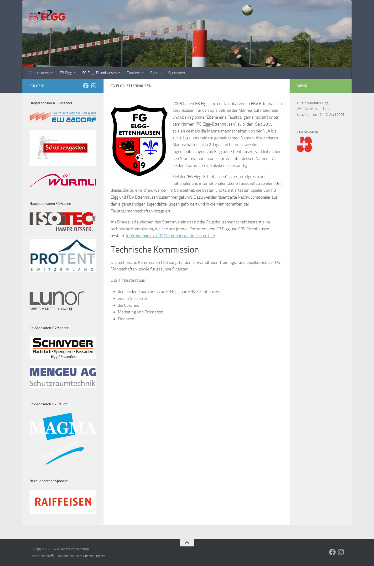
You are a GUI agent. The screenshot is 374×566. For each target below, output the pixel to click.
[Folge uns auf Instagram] (93, 86)
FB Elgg (66, 72)
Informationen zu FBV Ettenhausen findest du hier (170, 235)
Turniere (133, 72)
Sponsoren (176, 72)
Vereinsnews (39, 72)
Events (155, 72)
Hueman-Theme (94, 556)
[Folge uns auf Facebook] (86, 86)
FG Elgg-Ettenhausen (99, 72)
